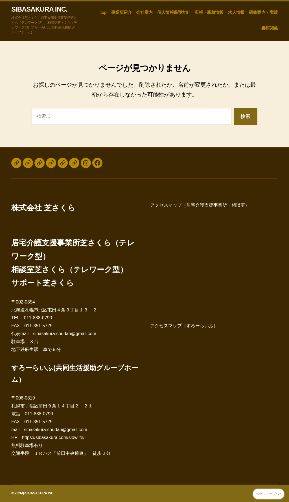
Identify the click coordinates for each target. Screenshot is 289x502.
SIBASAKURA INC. (39, 9)
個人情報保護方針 (173, 12)
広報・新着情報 (208, 12)
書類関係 (269, 28)
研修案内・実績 (263, 12)
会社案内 (144, 12)
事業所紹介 (121, 12)
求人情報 (236, 12)
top (103, 12)
